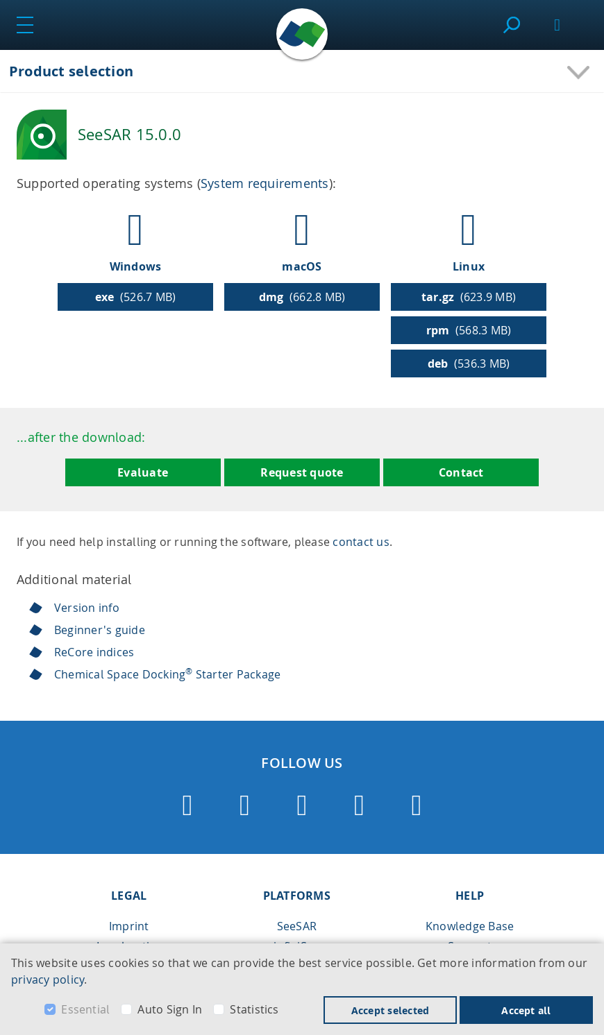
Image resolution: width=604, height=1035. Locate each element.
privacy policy (47, 979)
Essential (85, 1009)
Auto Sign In (169, 1009)
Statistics (254, 1009)
